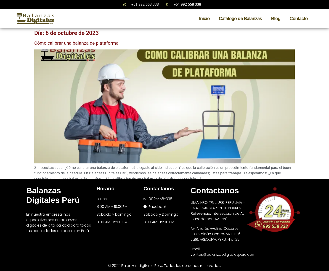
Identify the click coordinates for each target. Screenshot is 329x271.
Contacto (298, 18)
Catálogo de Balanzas (240, 18)
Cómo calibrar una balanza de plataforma (76, 43)
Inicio (204, 18)
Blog (276, 18)
